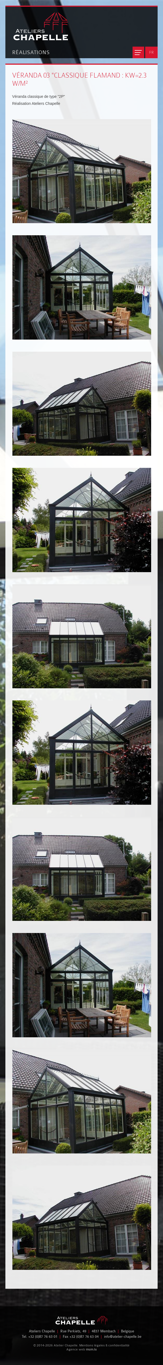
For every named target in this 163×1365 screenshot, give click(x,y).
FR (151, 52)
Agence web (75, 1349)
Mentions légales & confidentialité (104, 1345)
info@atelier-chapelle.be (122, 1337)
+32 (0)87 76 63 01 (42, 1337)
